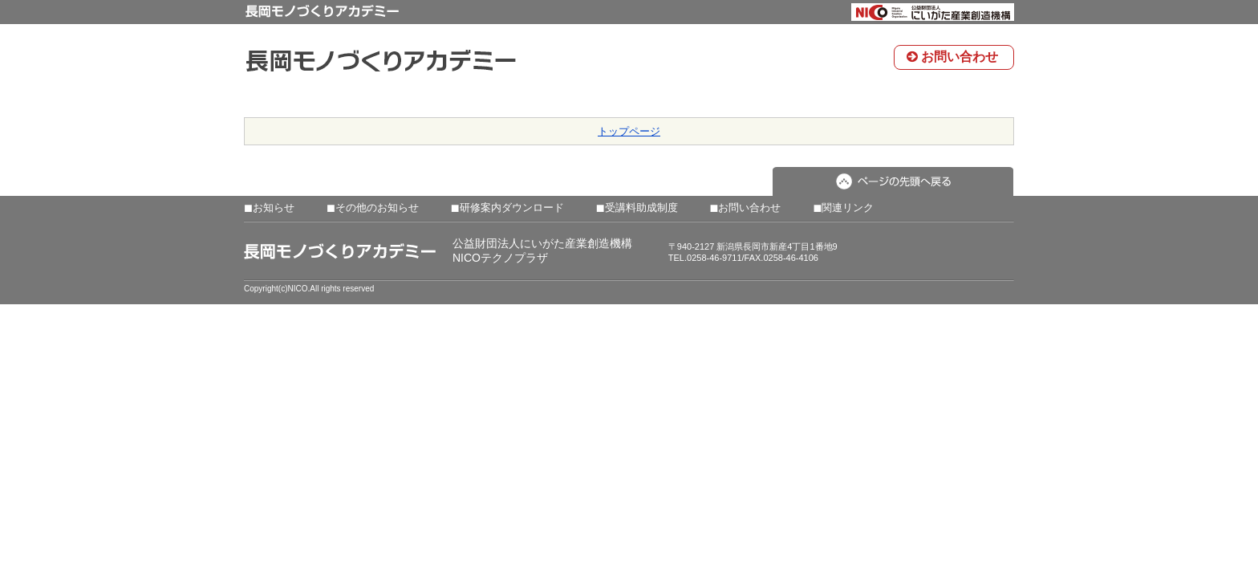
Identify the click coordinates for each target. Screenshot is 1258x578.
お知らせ (269, 208)
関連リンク (843, 208)
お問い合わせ (952, 56)
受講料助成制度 (637, 208)
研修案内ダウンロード (507, 208)
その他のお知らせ (373, 208)
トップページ (629, 131)
